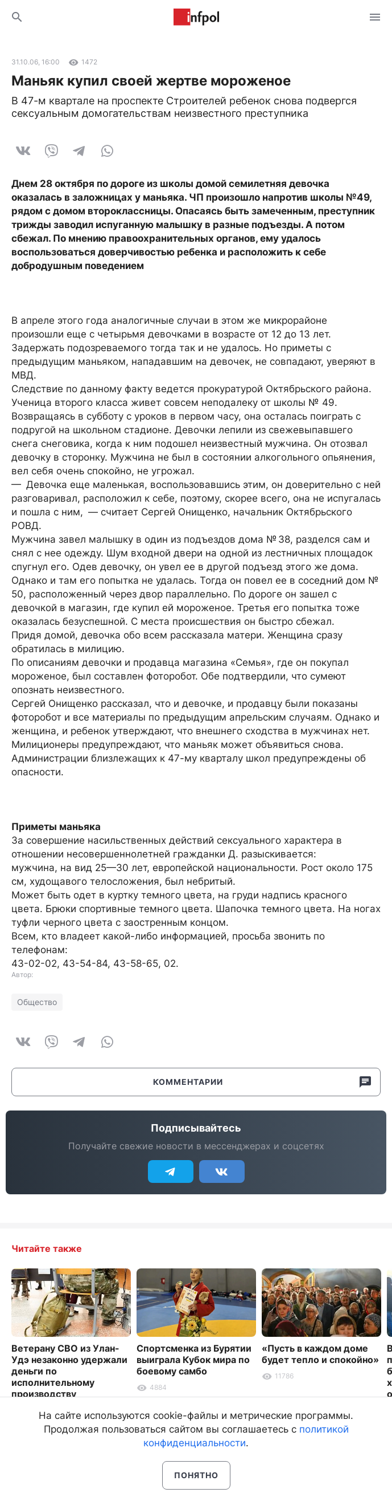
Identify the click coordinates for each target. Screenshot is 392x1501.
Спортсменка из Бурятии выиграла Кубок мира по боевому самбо (194, 1360)
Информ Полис (196, 17)
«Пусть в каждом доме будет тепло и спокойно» (320, 1354)
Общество (37, 1002)
